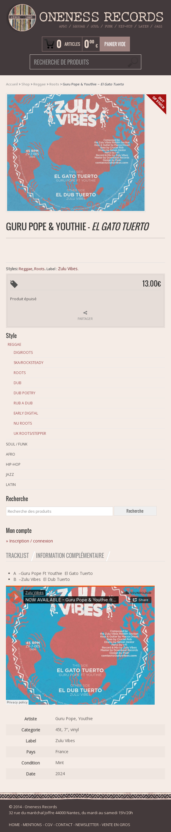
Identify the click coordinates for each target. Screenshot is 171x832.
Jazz (10, 474)
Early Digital (26, 413)
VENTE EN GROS (116, 824)
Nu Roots (23, 423)
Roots (54, 84)
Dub (17, 382)
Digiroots (23, 352)
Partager (85, 319)
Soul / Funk (16, 444)
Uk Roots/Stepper (30, 433)
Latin (11, 484)
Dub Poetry (24, 392)
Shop (25, 84)
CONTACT (64, 824)
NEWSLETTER (87, 824)
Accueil (12, 84)
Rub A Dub (23, 403)
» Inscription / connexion (29, 541)
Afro (10, 454)
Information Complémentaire (70, 555)
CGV (49, 824)
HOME (14, 824)
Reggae (39, 84)
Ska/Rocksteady (28, 362)
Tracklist (17, 555)
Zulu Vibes (68, 268)
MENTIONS (32, 824)
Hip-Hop (13, 464)
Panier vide (114, 44)
